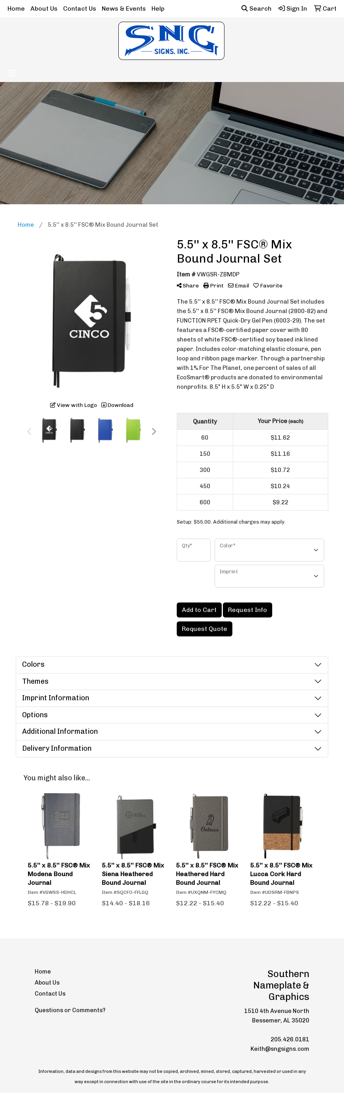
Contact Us (79, 8)
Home (16, 8)
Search (256, 8)
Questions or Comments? (70, 1010)
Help (158, 8)
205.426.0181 (290, 1039)
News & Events (124, 8)
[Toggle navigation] (12, 73)
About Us (44, 8)
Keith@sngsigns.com (280, 1048)
